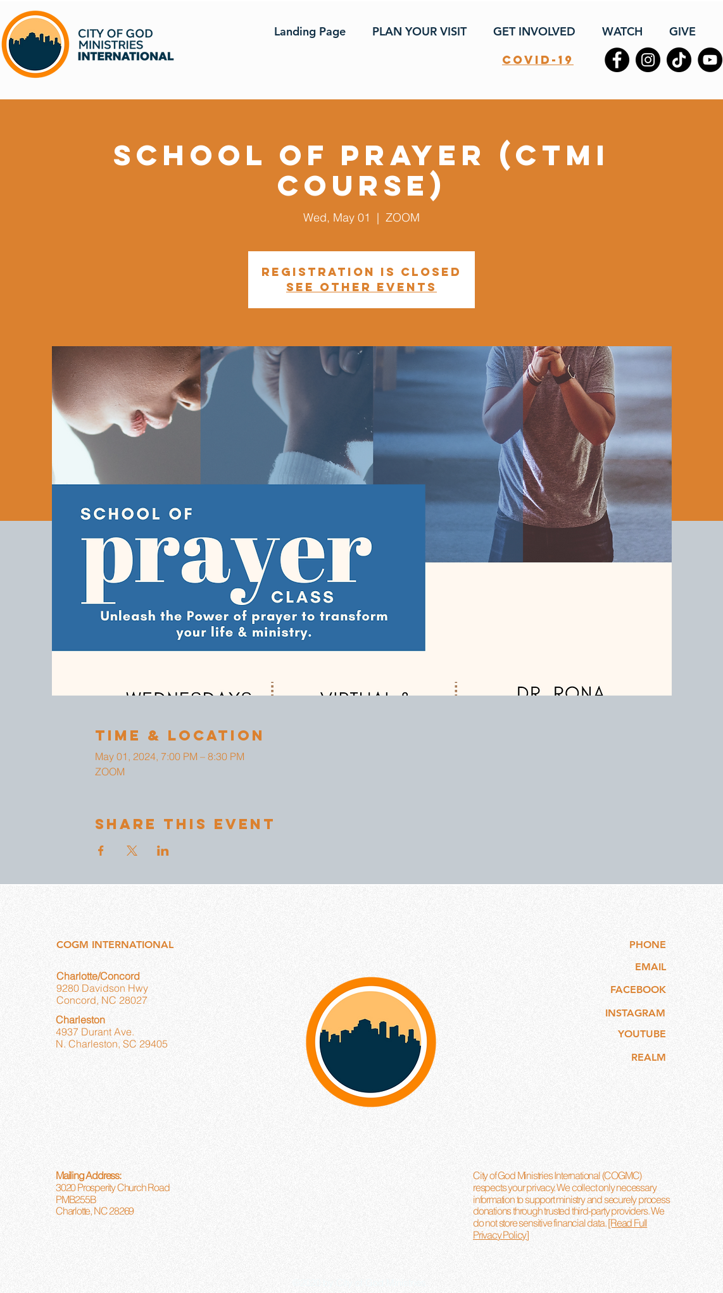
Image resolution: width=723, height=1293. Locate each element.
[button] (415, 31)
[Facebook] (617, 59)
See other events (361, 287)
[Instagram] (648, 59)
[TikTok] (679, 59)
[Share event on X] (132, 851)
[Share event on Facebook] (101, 851)
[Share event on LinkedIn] (163, 851)
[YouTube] (710, 59)
